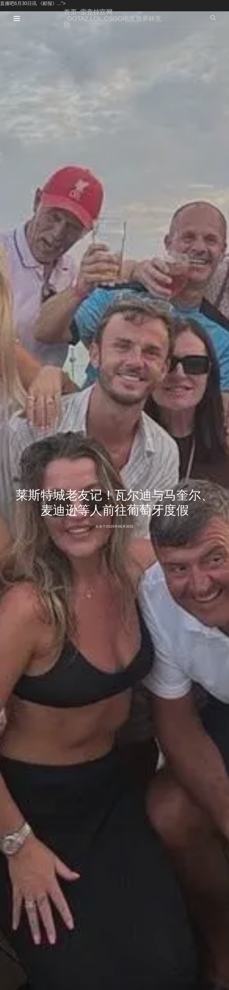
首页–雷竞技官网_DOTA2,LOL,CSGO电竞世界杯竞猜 (113, 18)
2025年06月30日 (120, 526)
